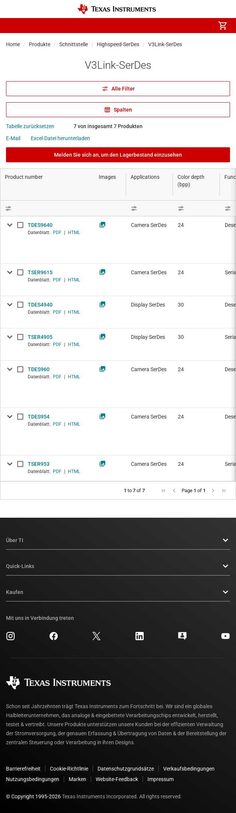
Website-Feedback (117, 779)
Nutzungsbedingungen (32, 779)
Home (13, 44)
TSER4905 (40, 337)
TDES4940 (40, 305)
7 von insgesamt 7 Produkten (108, 126)
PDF (57, 232)
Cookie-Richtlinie (69, 769)
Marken (77, 779)
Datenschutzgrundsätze (126, 769)
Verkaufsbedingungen (189, 769)
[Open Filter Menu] (149, 208)
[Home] (116, 9)
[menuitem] (159, 25)
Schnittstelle (73, 44)
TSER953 (39, 464)
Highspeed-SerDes (118, 44)
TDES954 (39, 417)
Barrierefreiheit (23, 769)
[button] (13, 25)
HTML (74, 232)
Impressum (160, 779)
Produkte (39, 44)
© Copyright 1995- (33, 796)
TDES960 (39, 369)
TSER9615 (40, 272)
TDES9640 (40, 225)
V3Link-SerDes (165, 44)
